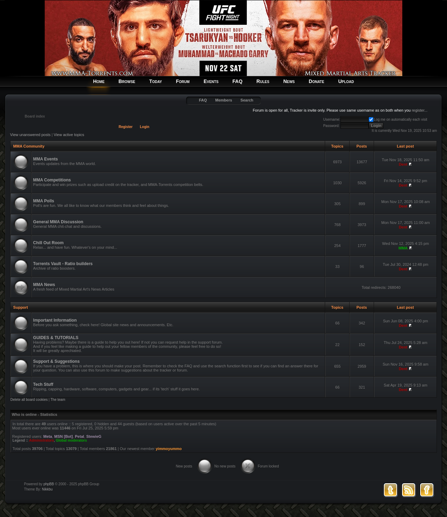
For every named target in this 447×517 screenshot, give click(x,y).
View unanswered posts (30, 135)
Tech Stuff (43, 384)
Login (144, 127)
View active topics (69, 135)
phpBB (48, 484)
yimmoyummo (169, 449)
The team (58, 400)
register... (419, 110)
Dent (403, 164)
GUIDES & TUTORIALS (56, 337)
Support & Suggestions (56, 361)
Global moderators (71, 440)
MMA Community (28, 146)
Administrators (41, 440)
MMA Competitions (52, 180)
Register (126, 127)
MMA (403, 248)
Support (20, 307)
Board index (35, 116)
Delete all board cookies (29, 400)
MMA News (44, 284)
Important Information (55, 320)
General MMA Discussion (58, 221)
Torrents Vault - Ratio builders (63, 263)
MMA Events (45, 159)
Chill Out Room (48, 242)
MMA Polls (43, 200)
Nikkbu (47, 489)
